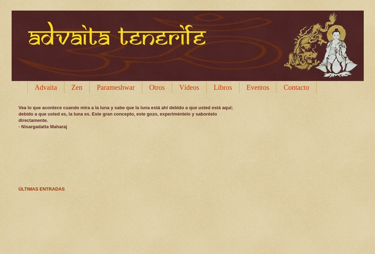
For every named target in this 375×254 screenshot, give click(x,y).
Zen (76, 87)
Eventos (257, 87)
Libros (223, 87)
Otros (157, 87)
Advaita (46, 87)
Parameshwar (116, 87)
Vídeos (189, 87)
